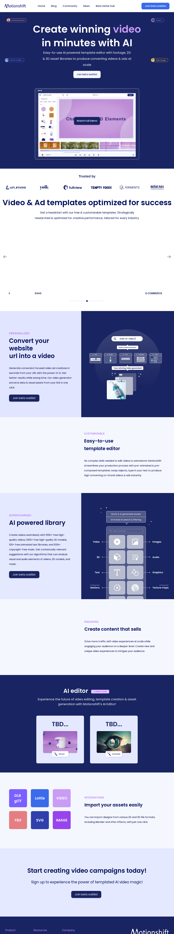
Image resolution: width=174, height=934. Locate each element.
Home (41, 6)
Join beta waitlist (155, 6)
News (86, 6)
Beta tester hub (105, 6)
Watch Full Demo (87, 121)
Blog (54, 6)
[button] (169, 256)
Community (70, 6)
